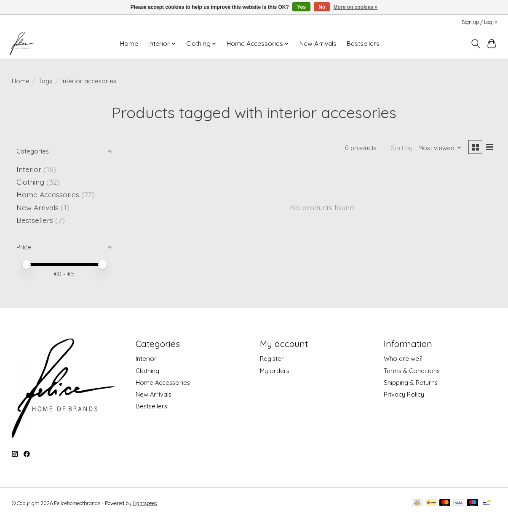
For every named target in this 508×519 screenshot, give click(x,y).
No (321, 7)
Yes (301, 7)
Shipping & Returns (411, 383)
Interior (28, 169)
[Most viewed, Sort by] (438, 148)
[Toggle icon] (475, 43)
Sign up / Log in (479, 22)
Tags (45, 81)
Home (129, 44)
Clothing (30, 181)
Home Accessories (47, 194)
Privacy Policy (404, 394)
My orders (274, 371)
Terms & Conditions (412, 371)
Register (272, 359)
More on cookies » (356, 7)
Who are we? (403, 359)
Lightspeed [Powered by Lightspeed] (145, 503)
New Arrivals (318, 44)
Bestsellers (363, 44)
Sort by (401, 148)
